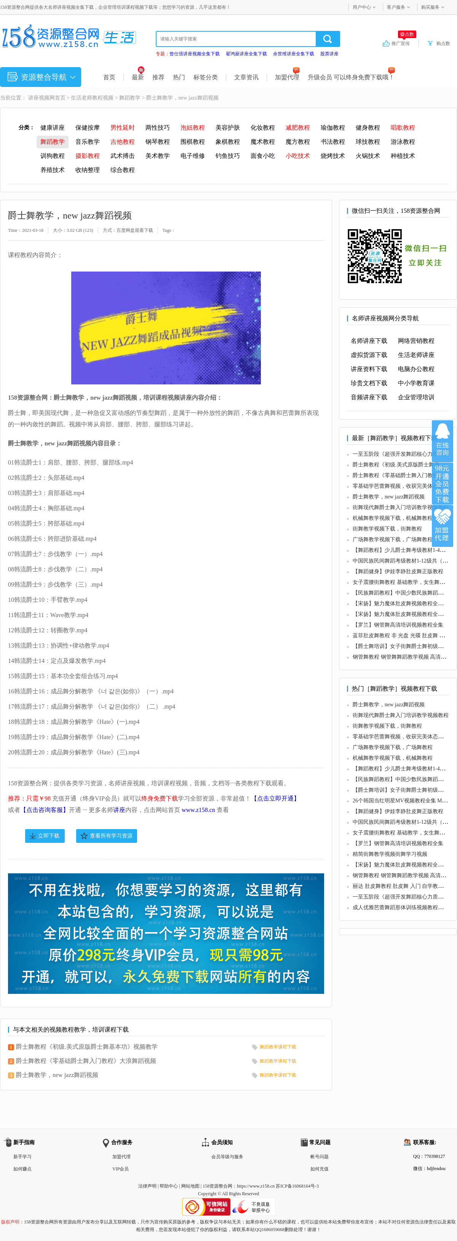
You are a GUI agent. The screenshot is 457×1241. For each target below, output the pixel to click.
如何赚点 (22, 1169)
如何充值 (319, 1169)
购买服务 (430, 7)
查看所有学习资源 (111, 836)
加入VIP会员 (442, 484)
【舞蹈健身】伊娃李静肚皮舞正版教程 (398, 571)
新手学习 (22, 1156)
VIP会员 (120, 1169)
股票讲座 (329, 53)
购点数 (443, 43)
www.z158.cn (198, 810)
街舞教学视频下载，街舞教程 (387, 529)
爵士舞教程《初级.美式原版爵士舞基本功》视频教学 (87, 1046)
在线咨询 (442, 441)
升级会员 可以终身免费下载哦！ (351, 77)
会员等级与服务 (227, 1156)
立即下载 (48, 836)
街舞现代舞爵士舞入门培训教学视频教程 (401, 507)
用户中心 (362, 7)
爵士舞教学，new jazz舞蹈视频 (57, 1075)
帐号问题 (319, 1156)
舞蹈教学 (130, 98)
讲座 (119, 810)
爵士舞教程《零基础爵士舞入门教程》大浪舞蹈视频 (86, 1061)
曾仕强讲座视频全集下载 (194, 53)
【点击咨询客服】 (44, 810)
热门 (179, 77)
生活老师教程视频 (92, 98)
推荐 (158, 77)
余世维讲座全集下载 (293, 53)
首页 (109, 77)
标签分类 (205, 77)
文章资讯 (246, 77)
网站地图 (190, 1186)
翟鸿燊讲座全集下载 (246, 53)
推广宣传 (403, 43)
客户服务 (396, 7)
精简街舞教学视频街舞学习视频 (390, 854)
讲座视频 (39, 98)
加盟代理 (287, 77)
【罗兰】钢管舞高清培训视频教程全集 (398, 625)
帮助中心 (169, 1186)
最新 (138, 77)
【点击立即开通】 (275, 798)
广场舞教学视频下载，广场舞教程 (393, 539)
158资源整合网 (217, 1186)
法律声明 (147, 1186)
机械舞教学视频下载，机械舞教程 (393, 518)
